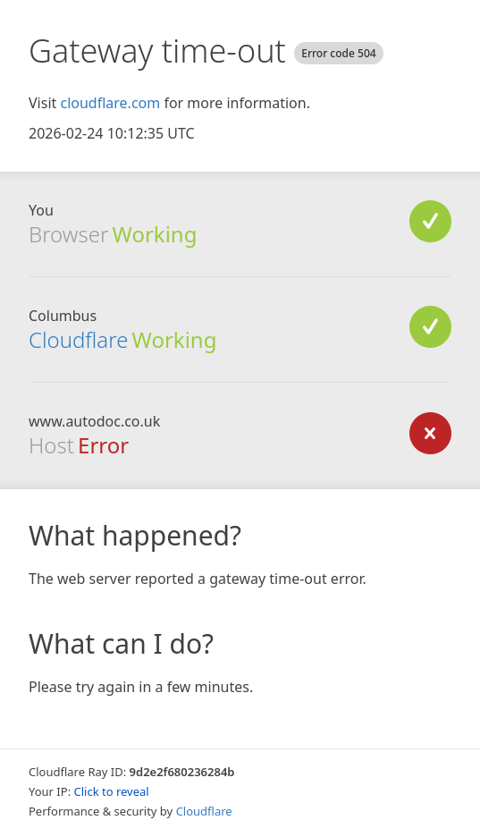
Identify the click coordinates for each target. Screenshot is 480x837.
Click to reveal (111, 791)
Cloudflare (78, 339)
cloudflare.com (110, 103)
